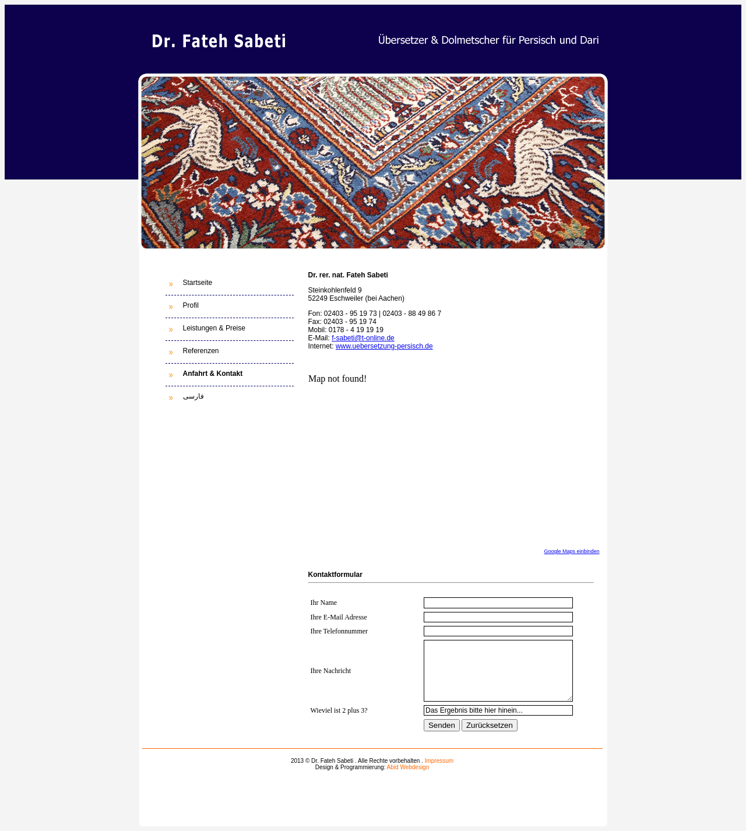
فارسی (193, 396)
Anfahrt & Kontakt (213, 373)
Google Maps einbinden (571, 551)
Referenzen (201, 351)
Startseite (198, 283)
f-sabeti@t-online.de (363, 338)
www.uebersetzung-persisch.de (384, 346)
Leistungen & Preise (214, 328)
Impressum (439, 761)
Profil (191, 305)
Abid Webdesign (408, 767)
